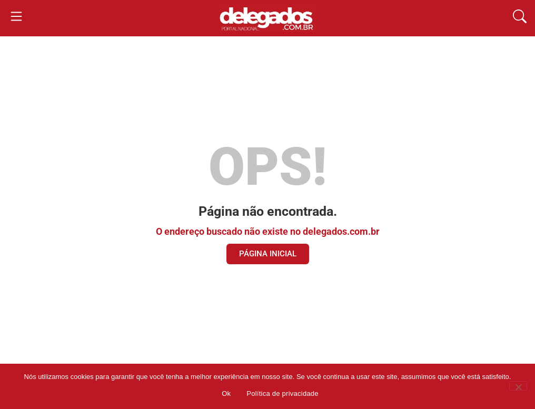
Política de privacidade (282, 393)
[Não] (518, 386)
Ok (226, 393)
